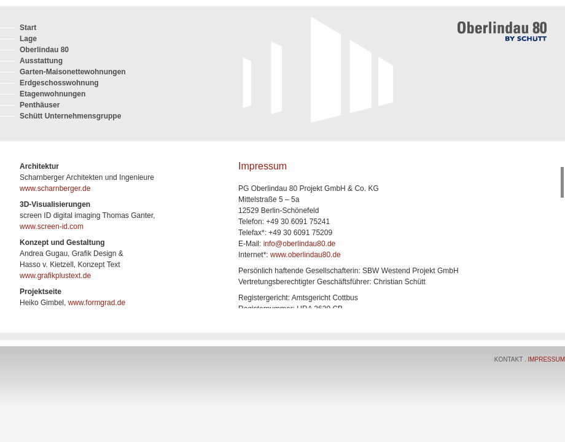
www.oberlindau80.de (305, 254)
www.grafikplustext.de (55, 275)
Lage (28, 38)
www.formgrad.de (96, 302)
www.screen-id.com (52, 226)
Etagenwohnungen (52, 94)
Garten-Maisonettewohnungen (73, 72)
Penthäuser (40, 105)
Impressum (546, 359)
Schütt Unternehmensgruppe (70, 116)
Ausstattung (41, 60)
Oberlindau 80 (44, 49)
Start (28, 27)
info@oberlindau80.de (299, 243)
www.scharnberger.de (55, 188)
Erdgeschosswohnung (59, 83)
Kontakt (509, 359)
